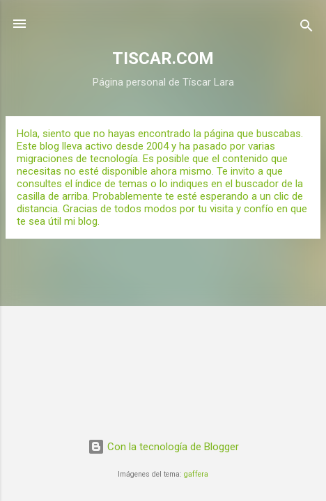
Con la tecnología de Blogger (163, 446)
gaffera (196, 474)
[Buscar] (306, 28)
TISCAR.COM (163, 58)
